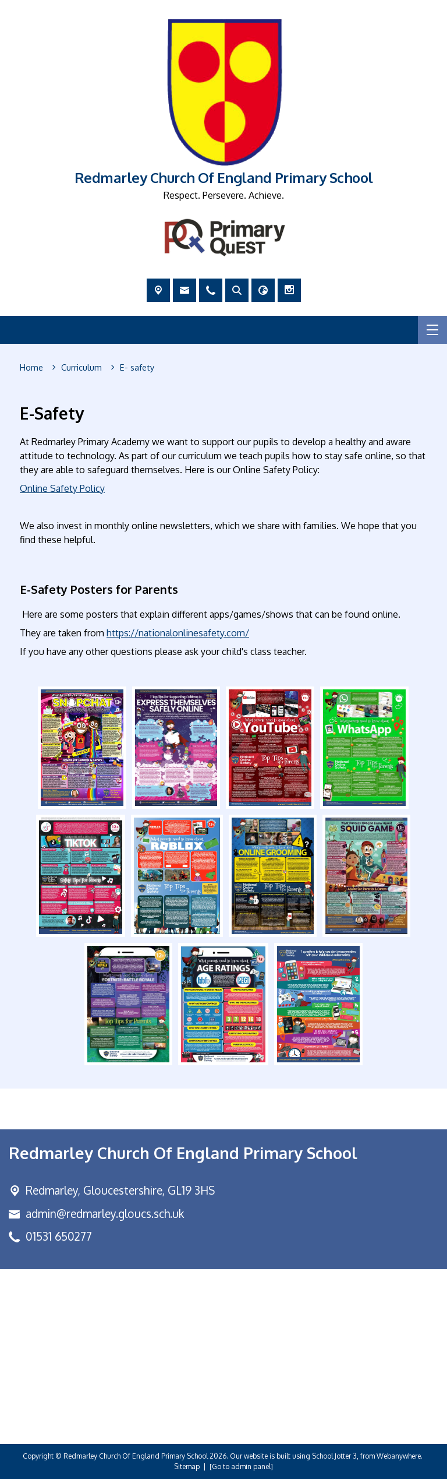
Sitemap (187, 1466)
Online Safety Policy (62, 488)
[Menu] (432, 330)
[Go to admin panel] (241, 1466)
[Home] (31, 367)
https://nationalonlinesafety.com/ (178, 633)
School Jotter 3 (334, 1456)
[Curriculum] (81, 367)
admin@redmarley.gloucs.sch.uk (105, 1213)
